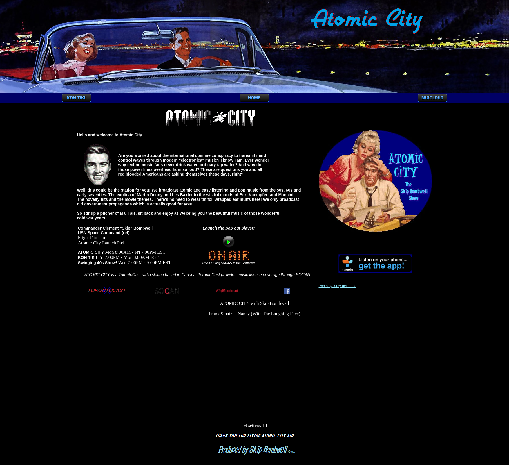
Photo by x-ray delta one (337, 286)
